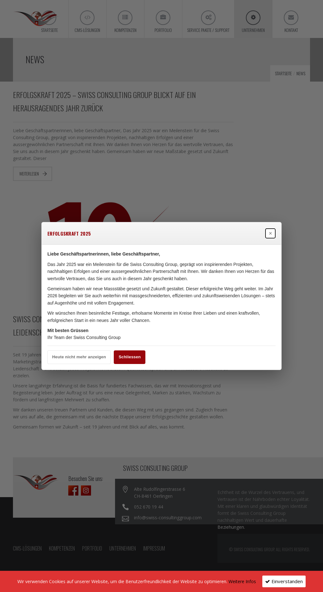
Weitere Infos (242, 581)
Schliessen (130, 357)
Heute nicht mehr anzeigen (79, 357)
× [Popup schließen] (270, 233)
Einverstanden (287, 581)
